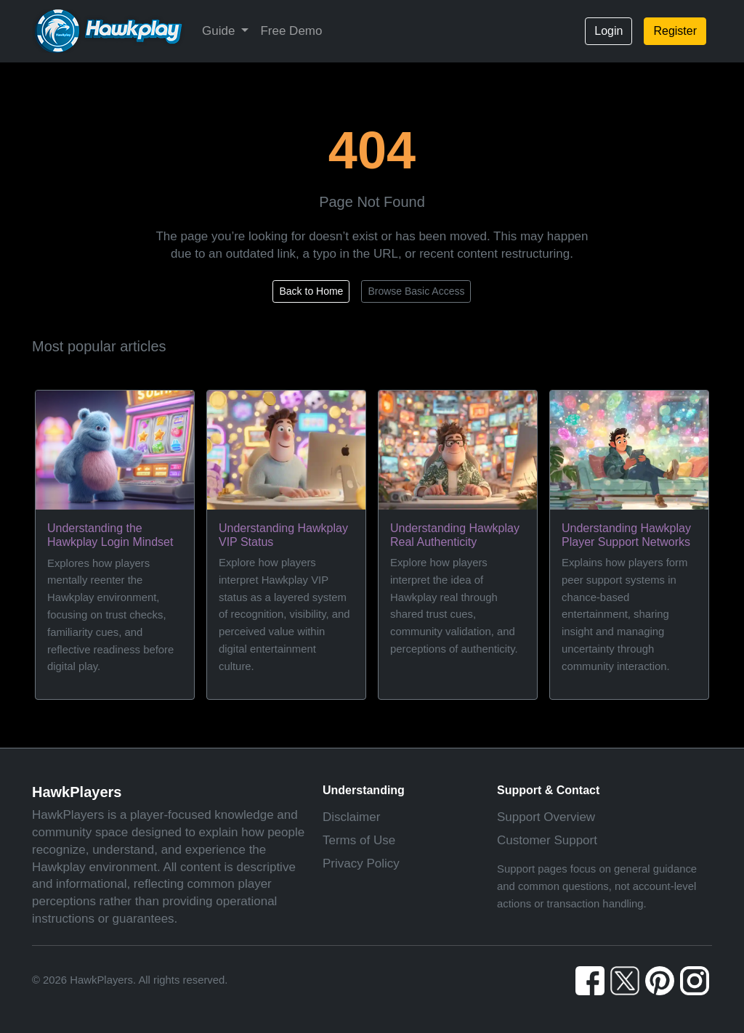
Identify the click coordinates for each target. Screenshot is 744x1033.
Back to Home (311, 291)
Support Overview (546, 817)
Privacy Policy (361, 863)
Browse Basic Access (416, 291)
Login (608, 31)
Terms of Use (359, 840)
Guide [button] (220, 31)
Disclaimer (351, 817)
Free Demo (291, 31)
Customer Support (547, 840)
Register (675, 31)
